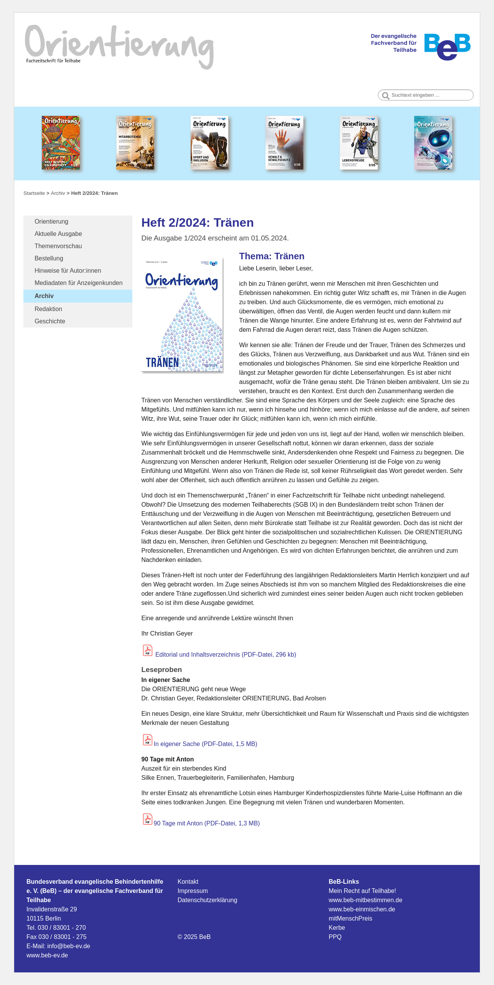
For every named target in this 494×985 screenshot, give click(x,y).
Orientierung (51, 221)
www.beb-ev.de (47, 955)
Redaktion (48, 309)
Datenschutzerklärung (207, 900)
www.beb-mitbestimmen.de (365, 900)
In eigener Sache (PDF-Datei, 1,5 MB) (205, 744)
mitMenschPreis (350, 918)
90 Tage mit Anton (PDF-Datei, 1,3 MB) (207, 823)
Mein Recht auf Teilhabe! (362, 891)
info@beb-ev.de (68, 946)
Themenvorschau (58, 246)
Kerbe (337, 927)
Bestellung (49, 258)
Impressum (193, 891)
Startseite (34, 193)
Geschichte (50, 321)
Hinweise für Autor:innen (68, 270)
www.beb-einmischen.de (362, 909)
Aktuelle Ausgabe (58, 234)
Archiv (44, 296)
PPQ (335, 937)
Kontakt (188, 881)
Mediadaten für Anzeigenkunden (79, 283)
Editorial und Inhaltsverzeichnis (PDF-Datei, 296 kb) (219, 654)
